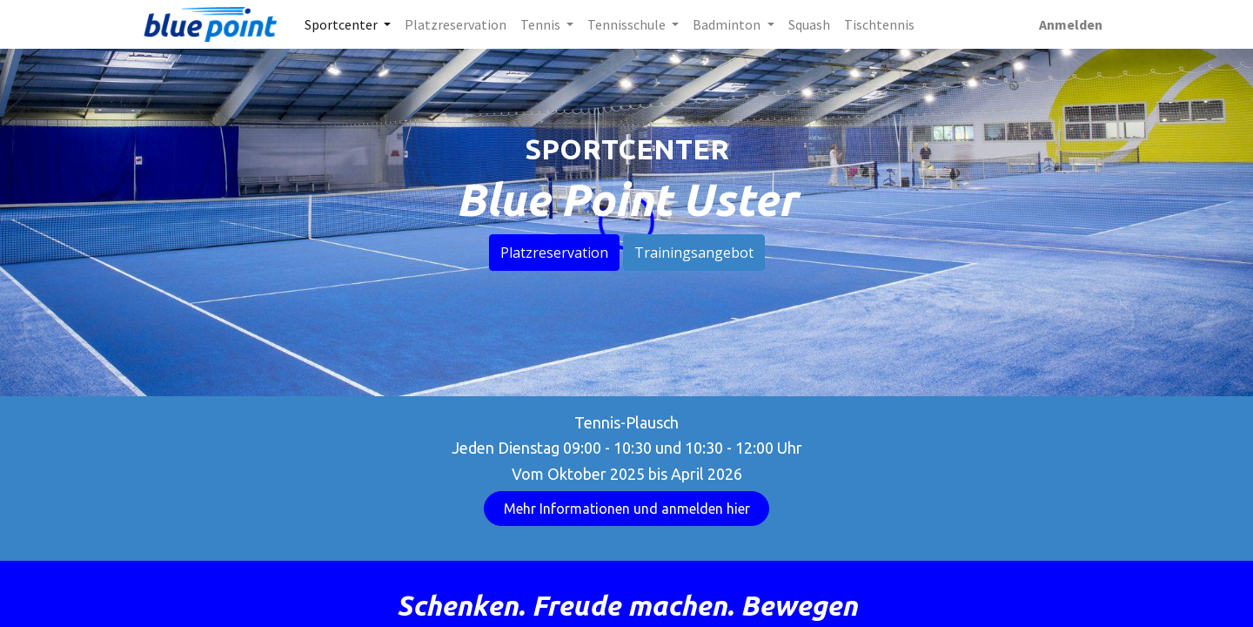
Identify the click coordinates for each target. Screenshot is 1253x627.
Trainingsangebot (694, 252)
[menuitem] (455, 24)
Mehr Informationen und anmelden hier (627, 508)
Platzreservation (554, 252)
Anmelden (1070, 24)
